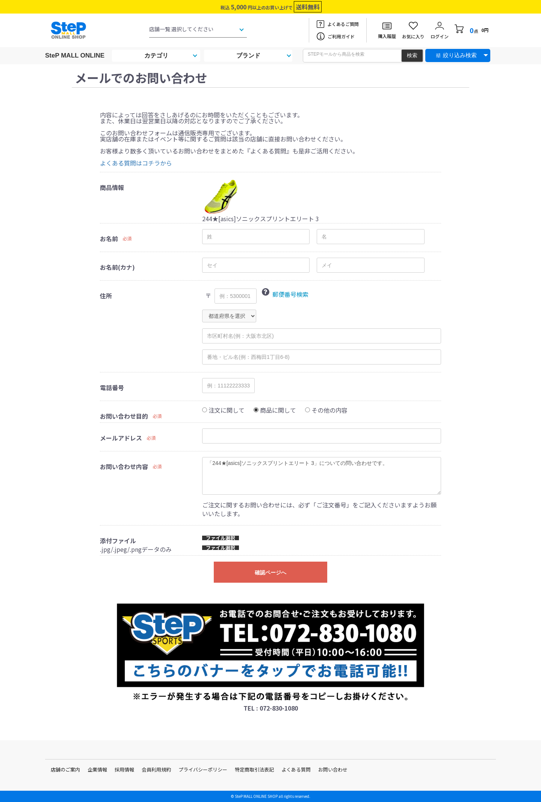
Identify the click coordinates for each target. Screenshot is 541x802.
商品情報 (112, 187)
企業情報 (97, 769)
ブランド (248, 55)
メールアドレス (121, 438)
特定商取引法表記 (254, 769)
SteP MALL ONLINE (74, 55)
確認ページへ (270, 573)
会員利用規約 (156, 769)
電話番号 (112, 387)
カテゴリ (156, 55)
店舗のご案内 (65, 769)
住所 (106, 296)
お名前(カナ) (117, 267)
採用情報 (124, 769)
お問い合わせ (333, 769)
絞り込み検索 (460, 55)
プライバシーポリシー (202, 769)
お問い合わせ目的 (124, 416)
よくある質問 (296, 769)
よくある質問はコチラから (136, 162)
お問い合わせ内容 (124, 466)
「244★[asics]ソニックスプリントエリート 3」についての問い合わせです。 (321, 476)
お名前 (109, 238)
